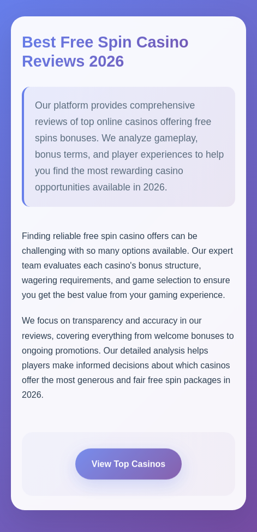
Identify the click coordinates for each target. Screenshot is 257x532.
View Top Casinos (128, 465)
